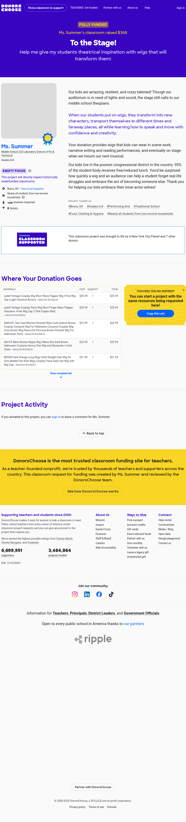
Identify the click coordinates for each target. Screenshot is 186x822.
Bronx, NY (76, 206)
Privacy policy (77, 807)
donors (12, 208)
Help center (165, 520)
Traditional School (148, 206)
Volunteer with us (137, 547)
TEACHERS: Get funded (83, 7)
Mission (100, 520)
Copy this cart (156, 313)
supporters (22, 552)
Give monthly (134, 543)
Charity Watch (64, 538)
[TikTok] (111, 594)
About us (132, 7)
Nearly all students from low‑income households (141, 214)
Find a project (135, 520)
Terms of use (96, 807)
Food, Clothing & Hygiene (87, 214)
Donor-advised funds (139, 533)
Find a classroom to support (45, 8)
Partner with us (112, 7)
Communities (166, 524)
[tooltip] (30, 170)
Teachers (60, 613)
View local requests (32, 188)
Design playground (169, 538)
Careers (100, 543)
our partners (134, 623)
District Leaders (102, 613)
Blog (170, 529)
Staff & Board (103, 538)
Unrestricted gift (136, 556)
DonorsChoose (11, 7)
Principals (78, 613)
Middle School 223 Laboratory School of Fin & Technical (27, 153)
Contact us (164, 543)
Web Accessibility (106, 547)
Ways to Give (136, 515)
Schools (112, 807)
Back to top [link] (93, 433)
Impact (100, 524)
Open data (164, 533)
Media (162, 529)
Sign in (181, 7)
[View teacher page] (28, 110)
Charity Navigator (11, 542)
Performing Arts (119, 206)
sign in (56, 417)
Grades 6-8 (96, 206)
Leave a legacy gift (138, 552)
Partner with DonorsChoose (93, 787)
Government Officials (141, 613)
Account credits (136, 524)
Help (147, 7)
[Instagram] (74, 594)
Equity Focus (103, 529)
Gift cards (132, 529)
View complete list (61, 375)
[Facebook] (99, 594)
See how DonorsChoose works (93, 491)
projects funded (69, 552)
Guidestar (33, 542)
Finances (101, 533)
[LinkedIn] (87, 594)
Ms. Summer (17, 146)
